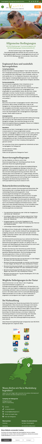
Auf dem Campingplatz (28, 423)
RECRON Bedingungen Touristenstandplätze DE (21, 46)
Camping (4, 423)
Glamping (5, 426)
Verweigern (28, 440)
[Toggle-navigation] (2, 7)
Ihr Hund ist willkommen (28, 426)
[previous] (1, 25)
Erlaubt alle (6, 440)
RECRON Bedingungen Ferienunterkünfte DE (21, 48)
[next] (41, 25)
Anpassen (17, 440)
